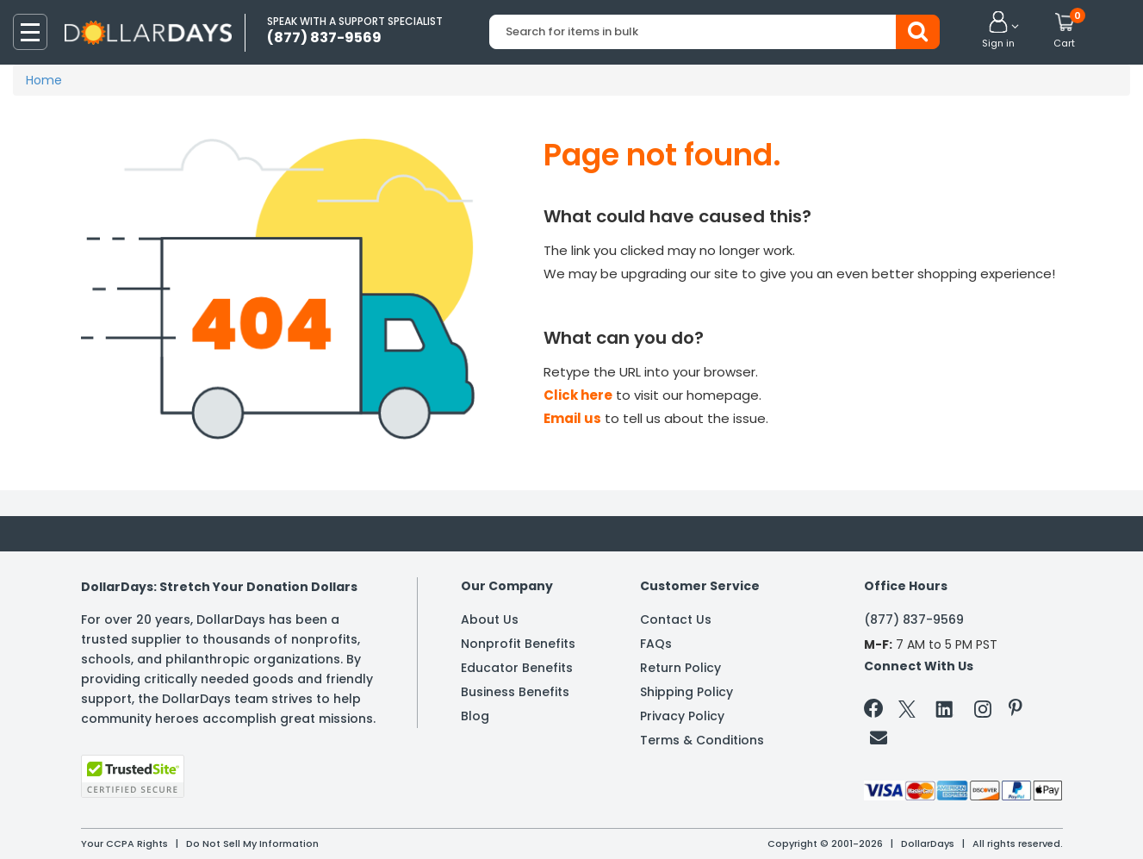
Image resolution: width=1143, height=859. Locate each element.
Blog (475, 716)
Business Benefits (515, 691)
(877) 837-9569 (914, 619)
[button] (998, 31)
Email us (572, 418)
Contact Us (675, 619)
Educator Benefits (517, 667)
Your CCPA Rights (124, 843)
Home (44, 80)
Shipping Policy (686, 691)
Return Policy (680, 667)
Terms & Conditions (702, 740)
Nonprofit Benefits (518, 643)
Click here (578, 395)
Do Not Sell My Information (252, 843)
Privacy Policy (682, 716)
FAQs (656, 643)
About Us (490, 619)
